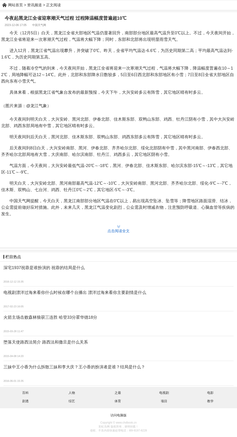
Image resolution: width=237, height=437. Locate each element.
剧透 (25, 401)
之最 (118, 393)
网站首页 (15, 5)
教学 (210, 401)
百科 (25, 393)
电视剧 (164, 393)
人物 (72, 393)
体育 (118, 401)
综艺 (72, 401)
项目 (164, 401)
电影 (210, 393)
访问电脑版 (118, 415)
